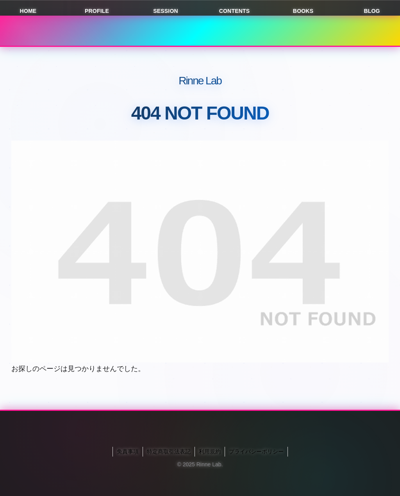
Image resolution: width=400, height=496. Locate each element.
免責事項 (128, 451)
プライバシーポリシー (256, 451)
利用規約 (210, 451)
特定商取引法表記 (169, 451)
